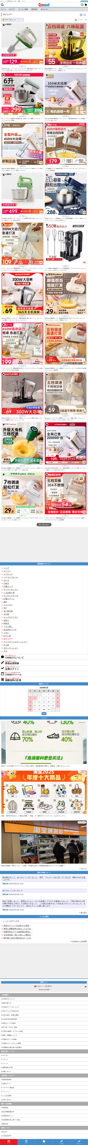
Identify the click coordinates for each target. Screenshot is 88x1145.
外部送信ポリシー (8, 1116)
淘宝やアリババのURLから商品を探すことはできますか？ (18, 926)
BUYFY (4, 1132)
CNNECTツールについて (10, 1007)
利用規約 (5, 1108)
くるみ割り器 (9, 593)
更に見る (84, 912)
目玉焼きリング (10, 630)
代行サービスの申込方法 (10, 1011)
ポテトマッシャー (11, 648)
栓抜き (6, 623)
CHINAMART (6, 1136)
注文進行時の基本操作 (9, 1019)
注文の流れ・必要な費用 (10, 1015)
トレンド (5, 1063)
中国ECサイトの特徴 (9, 1039)
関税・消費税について (9, 1035)
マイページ (6, 1091)
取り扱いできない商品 (9, 1027)
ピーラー (7, 571)
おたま (6, 580)
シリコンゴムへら (11, 577)
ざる (5, 651)
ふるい (6, 633)
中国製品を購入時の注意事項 (12, 1047)
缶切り (6, 620)
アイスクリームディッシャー (15, 642)
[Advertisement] (44, 545)
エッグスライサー (11, 617)
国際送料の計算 (7, 1067)
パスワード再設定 (8, 1087)
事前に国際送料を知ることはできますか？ (18, 929)
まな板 (6, 614)
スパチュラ (8, 574)
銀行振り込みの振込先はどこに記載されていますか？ (18, 938)
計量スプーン (9, 599)
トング (6, 568)
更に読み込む (44, 525)
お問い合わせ (6, 1100)
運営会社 (5, 1124)
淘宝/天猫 (6, 19)
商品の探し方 (6, 1003)
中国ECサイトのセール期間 (11, 1043)
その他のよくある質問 (79, 941)
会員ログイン (6, 1083)
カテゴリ (5, 1055)
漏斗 (5, 602)
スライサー (8, 605)
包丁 (5, 608)
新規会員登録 (6, 1079)
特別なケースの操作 (9, 1023)
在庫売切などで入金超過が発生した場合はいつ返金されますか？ (18, 932)
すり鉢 (6, 645)
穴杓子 (6, 583)
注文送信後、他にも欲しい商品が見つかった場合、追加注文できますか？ (18, 935)
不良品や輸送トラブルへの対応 (12, 1031)
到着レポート (6, 1071)
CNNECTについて (8, 999)
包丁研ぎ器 (8, 611)
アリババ (18, 19)
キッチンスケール (11, 596)
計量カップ (8, 586)
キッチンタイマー (11, 590)
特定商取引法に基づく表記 (11, 1120)
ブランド (5, 1059)
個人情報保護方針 (8, 1112)
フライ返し (8, 627)
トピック (84, 868)
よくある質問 (6, 1096)
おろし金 (7, 636)
